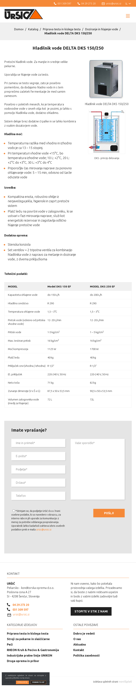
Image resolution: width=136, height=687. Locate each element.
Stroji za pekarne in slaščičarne (28, 639)
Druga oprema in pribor (23, 661)
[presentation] (38, 543)
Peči (10, 644)
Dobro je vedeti (84, 633)
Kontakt (78, 650)
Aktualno (79, 644)
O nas (77, 639)
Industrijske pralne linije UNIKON (29, 655)
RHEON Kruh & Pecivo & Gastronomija (33, 650)
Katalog (33, 29)
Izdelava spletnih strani (112, 681)
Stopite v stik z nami (91, 611)
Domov (19, 29)
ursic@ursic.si (43, 529)
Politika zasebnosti (86, 655)
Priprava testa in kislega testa (62, 29)
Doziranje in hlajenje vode (101, 29)
